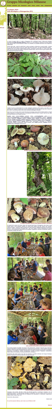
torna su (50, 405)
